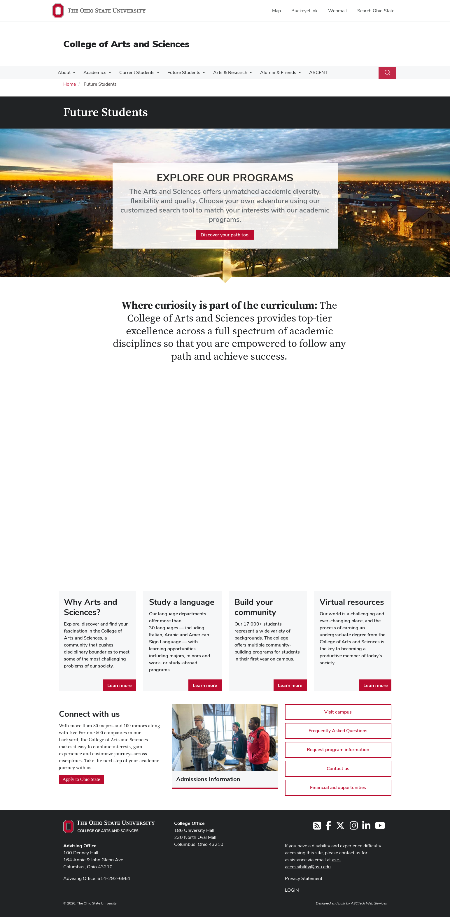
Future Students (179, 72)
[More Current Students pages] (154, 74)
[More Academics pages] (107, 74)
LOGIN (292, 890)
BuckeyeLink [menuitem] (304, 11)
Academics (93, 72)
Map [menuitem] (276, 11)
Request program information (338, 749)
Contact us (338, 768)
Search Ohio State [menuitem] (375, 11)
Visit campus (338, 712)
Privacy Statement (303, 878)
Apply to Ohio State (81, 779)
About (63, 72)
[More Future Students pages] (198, 74)
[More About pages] (72, 74)
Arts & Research (225, 72)
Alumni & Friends (272, 72)
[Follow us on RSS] (317, 827)
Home (69, 84)
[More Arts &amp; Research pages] (244, 74)
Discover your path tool (225, 234)
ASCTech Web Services (369, 903)
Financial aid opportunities (338, 787)
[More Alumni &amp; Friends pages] (292, 74)
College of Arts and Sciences (126, 44)
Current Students (134, 72)
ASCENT (311, 72)
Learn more (119, 685)
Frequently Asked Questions (338, 731)
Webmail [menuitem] (337, 11)
